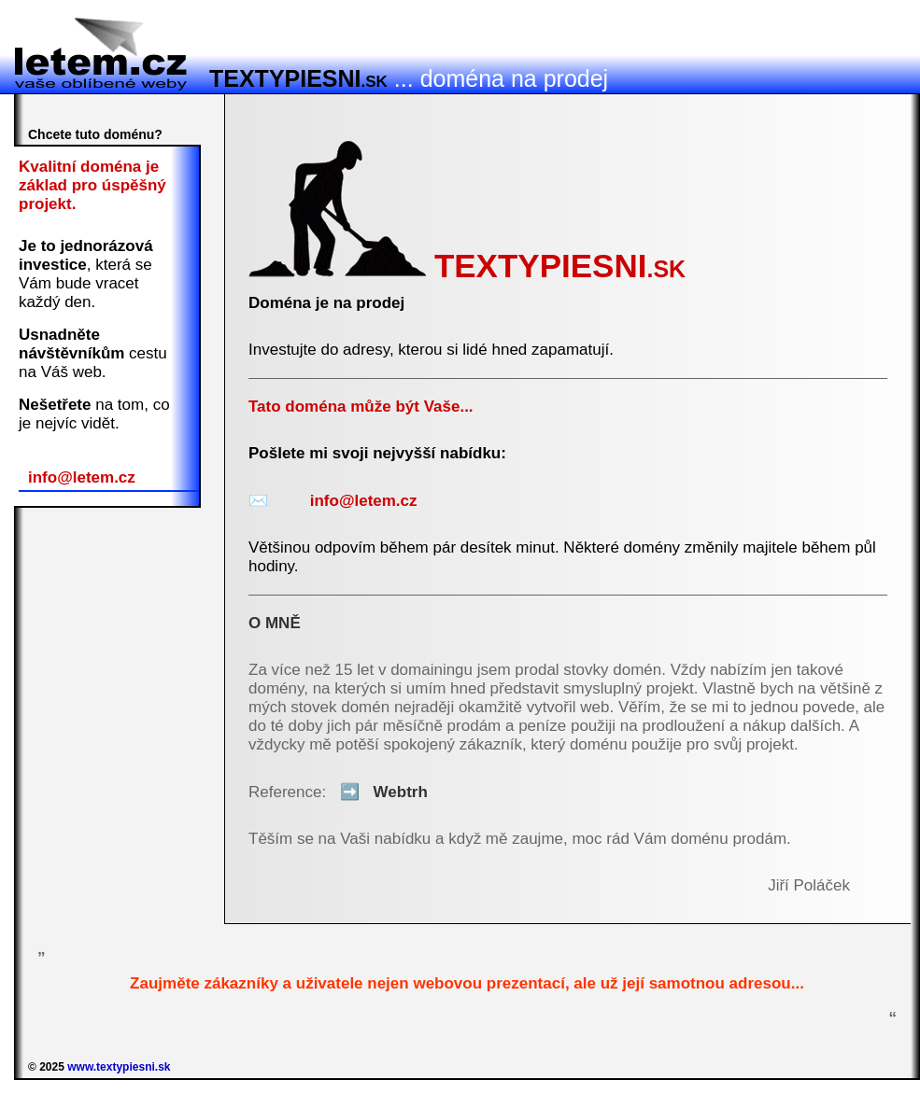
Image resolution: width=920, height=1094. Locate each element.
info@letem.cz (81, 477)
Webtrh (379, 792)
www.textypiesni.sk (118, 1066)
